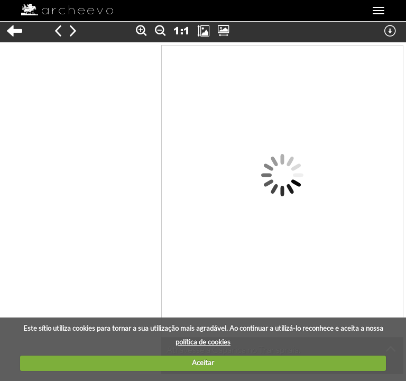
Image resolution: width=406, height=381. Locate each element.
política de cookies (203, 342)
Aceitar (203, 362)
